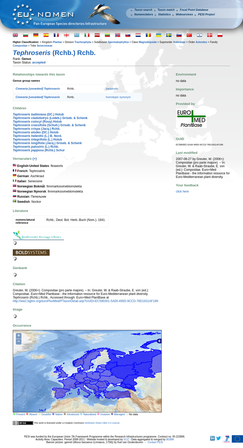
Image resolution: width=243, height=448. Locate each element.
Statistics (164, 14)
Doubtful (46, 414)
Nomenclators (143, 14)
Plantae (57, 42)
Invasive (105, 414)
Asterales (201, 42)
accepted (39, 62)
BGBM (170, 439)
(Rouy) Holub (37, 121)
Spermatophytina (118, 42)
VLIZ (126, 439)
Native (58, 414)
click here (182, 191)
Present (20, 414)
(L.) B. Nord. (37, 136)
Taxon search (143, 9)
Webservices (184, 14)
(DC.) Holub (38, 114)
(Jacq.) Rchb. (36, 129)
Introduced (73, 414)
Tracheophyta (82, 42)
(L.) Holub (37, 139)
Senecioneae (44, 45)
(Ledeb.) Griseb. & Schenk (50, 118)
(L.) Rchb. (36, 146)
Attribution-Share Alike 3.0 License (102, 423)
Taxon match (166, 9)
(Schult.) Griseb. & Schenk (49, 125)
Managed (119, 414)
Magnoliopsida (148, 42)
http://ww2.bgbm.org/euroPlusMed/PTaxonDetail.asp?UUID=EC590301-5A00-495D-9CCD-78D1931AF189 (85, 301)
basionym (112, 88)
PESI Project (206, 14)
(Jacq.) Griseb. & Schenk (47, 143)
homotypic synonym (118, 97)
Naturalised (89, 414)
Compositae (20, 45)
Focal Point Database (194, 9)
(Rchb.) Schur (39, 150)
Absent (33, 414)
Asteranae (179, 42)
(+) (34, 159)
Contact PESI (155, 442)
